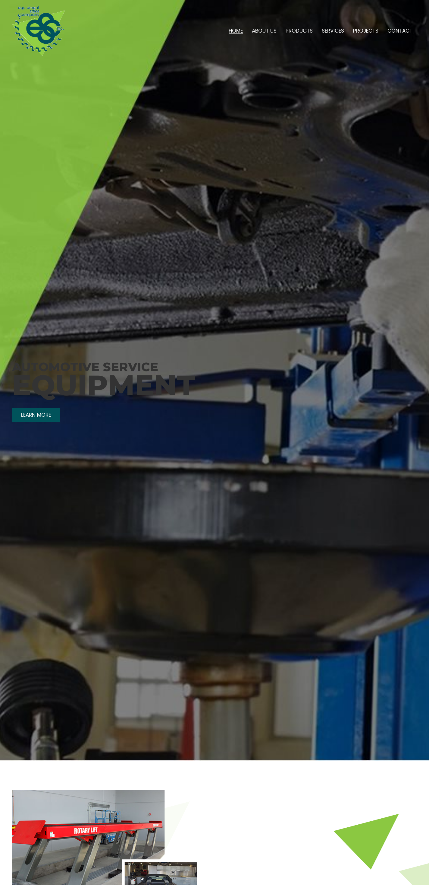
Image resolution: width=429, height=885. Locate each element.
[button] (36, 415)
